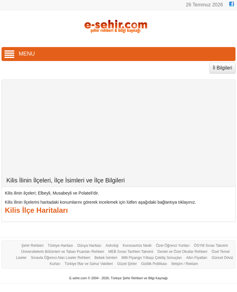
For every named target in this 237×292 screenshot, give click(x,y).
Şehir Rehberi (32, 245)
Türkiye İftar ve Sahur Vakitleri (88, 264)
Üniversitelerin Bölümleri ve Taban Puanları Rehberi (62, 252)
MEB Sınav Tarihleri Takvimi (130, 252)
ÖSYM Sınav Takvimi (211, 245)
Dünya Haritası (89, 245)
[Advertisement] (119, 131)
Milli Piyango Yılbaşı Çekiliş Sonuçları (151, 258)
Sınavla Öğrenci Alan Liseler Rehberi (60, 258)
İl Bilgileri (222, 67)
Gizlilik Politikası (154, 264)
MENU (20, 54)
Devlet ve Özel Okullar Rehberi (182, 252)
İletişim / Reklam (184, 264)
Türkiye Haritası (60, 245)
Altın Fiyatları (196, 258)
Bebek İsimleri (105, 258)
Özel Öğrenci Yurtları (172, 245)
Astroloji (112, 245)
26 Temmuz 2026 (205, 4)
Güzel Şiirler (127, 264)
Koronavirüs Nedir (137, 245)
